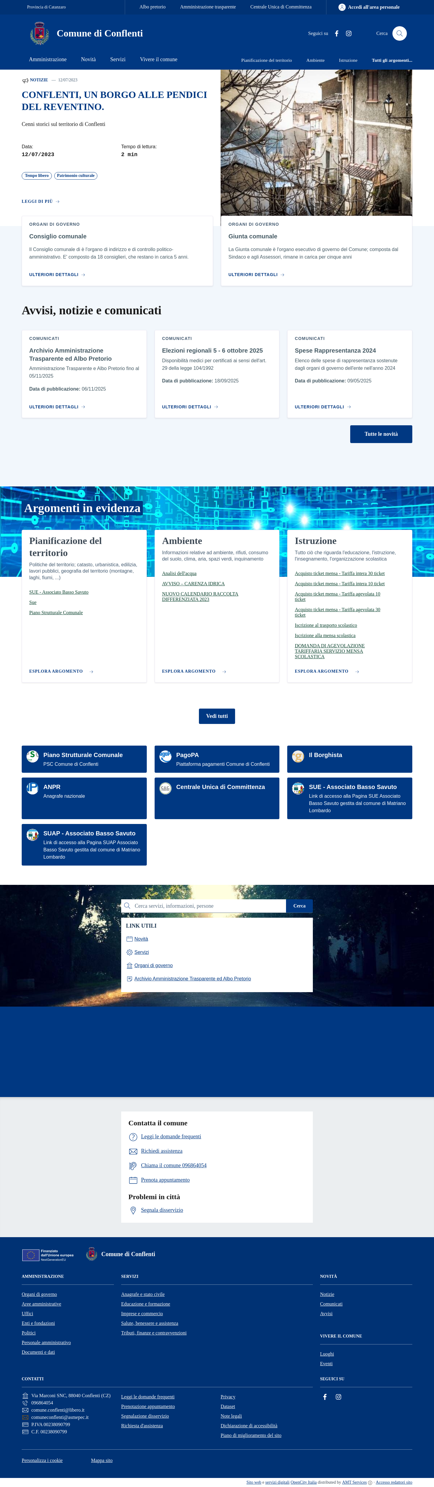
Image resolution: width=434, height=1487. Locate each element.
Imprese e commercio (142, 1313)
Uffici (27, 1313)
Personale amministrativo (46, 1342)
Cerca (299, 905)
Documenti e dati (38, 1352)
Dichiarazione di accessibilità (249, 1425)
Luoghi (327, 1354)
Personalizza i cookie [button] (42, 1460)
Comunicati (331, 1303)
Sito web (254, 1482)
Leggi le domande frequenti (148, 1396)
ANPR (52, 787)
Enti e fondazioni (38, 1323)
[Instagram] (346, 33)
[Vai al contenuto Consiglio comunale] (58, 272)
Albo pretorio (153, 6)
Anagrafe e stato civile (143, 1294)
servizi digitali (277, 1482)
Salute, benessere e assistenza (149, 1323)
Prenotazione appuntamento (148, 1406)
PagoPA (187, 755)
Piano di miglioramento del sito (251, 1435)
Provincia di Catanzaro (46, 7)
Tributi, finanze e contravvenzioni (154, 1332)
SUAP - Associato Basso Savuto (89, 833)
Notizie (35, 80)
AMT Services (354, 1482)
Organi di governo (39, 1294)
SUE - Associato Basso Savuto (353, 787)
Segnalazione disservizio (145, 1416)
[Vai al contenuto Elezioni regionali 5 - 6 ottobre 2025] (191, 404)
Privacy (228, 1396)
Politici (29, 1332)
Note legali (231, 1416)
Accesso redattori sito (394, 1482)
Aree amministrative (41, 1303)
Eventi (326, 1363)
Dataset (228, 1406)
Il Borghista (325, 755)
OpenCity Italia (304, 1482)
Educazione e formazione (145, 1303)
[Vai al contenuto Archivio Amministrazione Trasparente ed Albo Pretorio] (58, 404)
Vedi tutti (217, 716)
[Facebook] (334, 33)
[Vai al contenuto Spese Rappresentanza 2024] (324, 404)
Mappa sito (102, 1460)
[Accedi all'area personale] (369, 7)
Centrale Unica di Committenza (281, 6)
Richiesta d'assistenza (142, 1425)
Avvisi (326, 1313)
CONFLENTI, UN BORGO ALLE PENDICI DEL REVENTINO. (114, 101)
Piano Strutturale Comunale (83, 755)
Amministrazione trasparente (208, 6)
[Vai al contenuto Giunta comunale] (257, 272)
